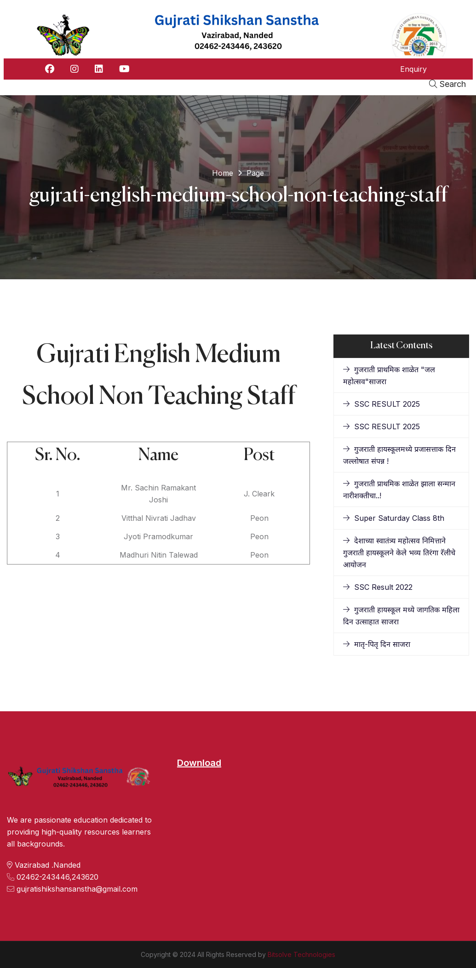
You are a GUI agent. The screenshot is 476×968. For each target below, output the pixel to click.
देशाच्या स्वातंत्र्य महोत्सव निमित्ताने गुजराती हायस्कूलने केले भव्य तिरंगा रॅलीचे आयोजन (399, 552)
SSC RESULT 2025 (381, 404)
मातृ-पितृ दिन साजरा (376, 644)
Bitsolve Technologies (301, 954)
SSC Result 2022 (378, 587)
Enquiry (413, 69)
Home (222, 173)
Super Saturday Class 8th (393, 518)
